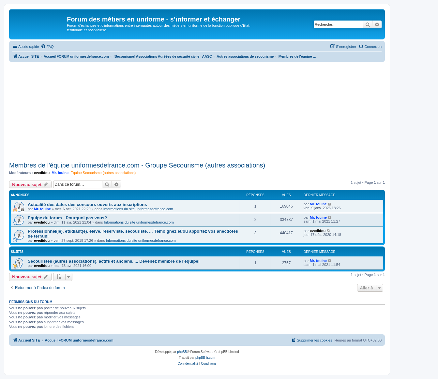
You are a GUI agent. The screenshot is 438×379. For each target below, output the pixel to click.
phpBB (182, 352)
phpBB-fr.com (205, 357)
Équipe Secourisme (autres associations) (103, 173)
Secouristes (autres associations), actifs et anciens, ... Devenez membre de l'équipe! (114, 261)
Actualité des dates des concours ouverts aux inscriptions (87, 204)
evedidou (42, 173)
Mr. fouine (60, 173)
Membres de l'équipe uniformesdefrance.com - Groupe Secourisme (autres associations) (137, 165)
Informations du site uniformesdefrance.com (138, 209)
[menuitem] (47, 47)
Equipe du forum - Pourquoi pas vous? (67, 217)
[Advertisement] (197, 110)
